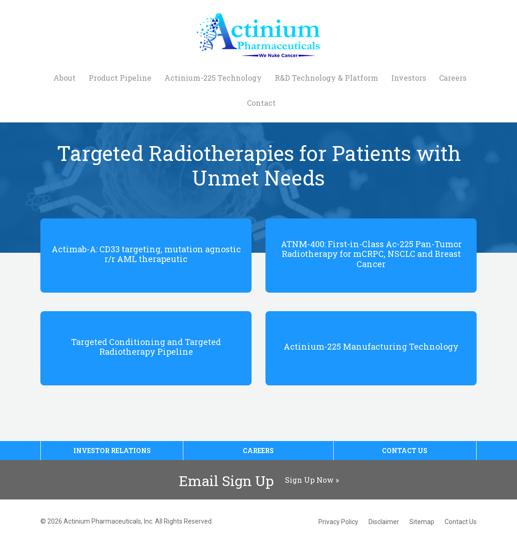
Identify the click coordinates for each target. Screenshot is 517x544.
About (64, 78)
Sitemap (421, 521)
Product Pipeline (120, 78)
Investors (408, 78)
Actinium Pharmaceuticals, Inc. (109, 521)
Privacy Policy (338, 521)
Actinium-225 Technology (213, 78)
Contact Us (404, 450)
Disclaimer (383, 521)
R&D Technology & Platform (326, 78)
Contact (261, 103)
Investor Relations (112, 450)
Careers (452, 78)
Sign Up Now (309, 480)
